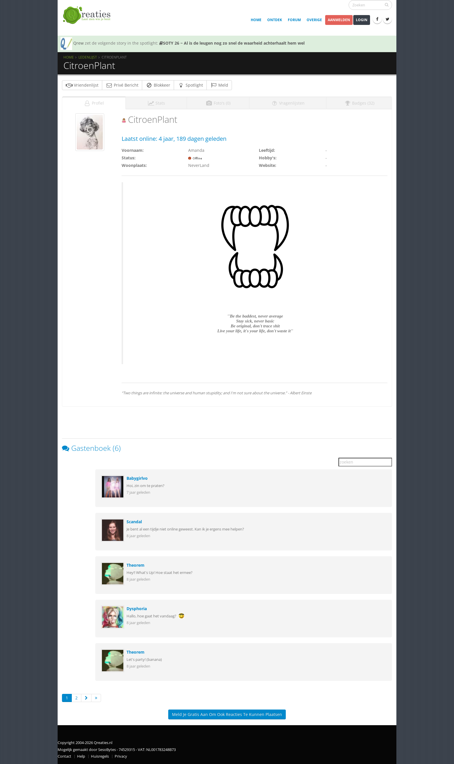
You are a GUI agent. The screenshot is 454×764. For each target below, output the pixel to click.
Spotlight (190, 85)
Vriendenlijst (82, 85)
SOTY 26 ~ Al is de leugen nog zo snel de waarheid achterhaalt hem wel (232, 43)
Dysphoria (137, 608)
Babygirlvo (137, 478)
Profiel (94, 103)
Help (81, 756)
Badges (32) (359, 103)
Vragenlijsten (288, 103)
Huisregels (100, 756)
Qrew (78, 43)
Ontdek (274, 19)
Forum (294, 19)
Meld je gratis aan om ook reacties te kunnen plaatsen (227, 714)
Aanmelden (339, 19)
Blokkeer (158, 85)
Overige (314, 19)
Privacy (121, 756)
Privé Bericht (122, 85)
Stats (156, 103)
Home (256, 19)
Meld (219, 85)
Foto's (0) (218, 103)
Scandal (134, 521)
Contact (64, 756)
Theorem (135, 565)
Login (361, 19)
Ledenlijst (87, 57)
